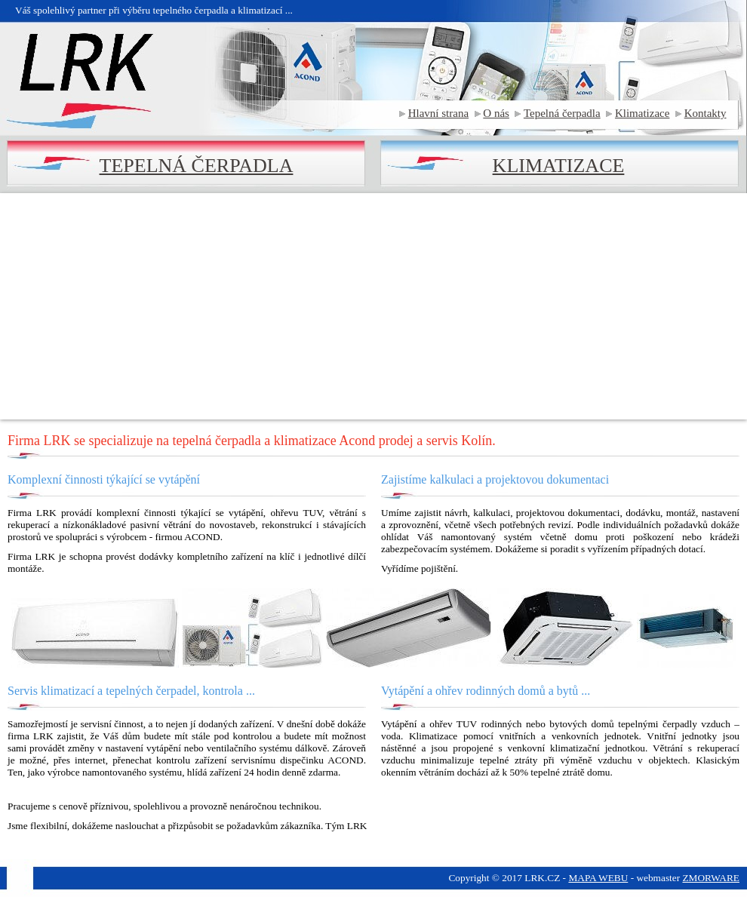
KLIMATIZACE (559, 166)
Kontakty (705, 113)
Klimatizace (642, 113)
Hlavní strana (438, 113)
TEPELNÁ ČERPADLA (197, 166)
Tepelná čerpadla (562, 113)
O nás (496, 113)
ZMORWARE (710, 877)
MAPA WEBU (598, 877)
